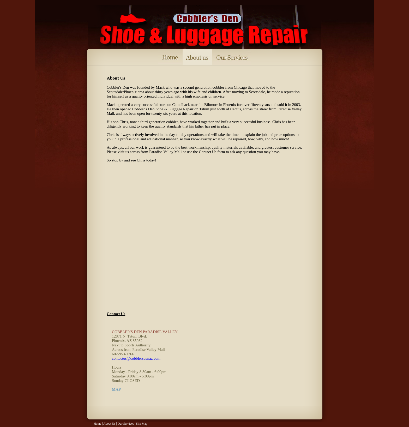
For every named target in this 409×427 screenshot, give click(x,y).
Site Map (142, 423)
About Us (109, 423)
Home (97, 423)
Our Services (126, 423)
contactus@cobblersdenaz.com (136, 358)
